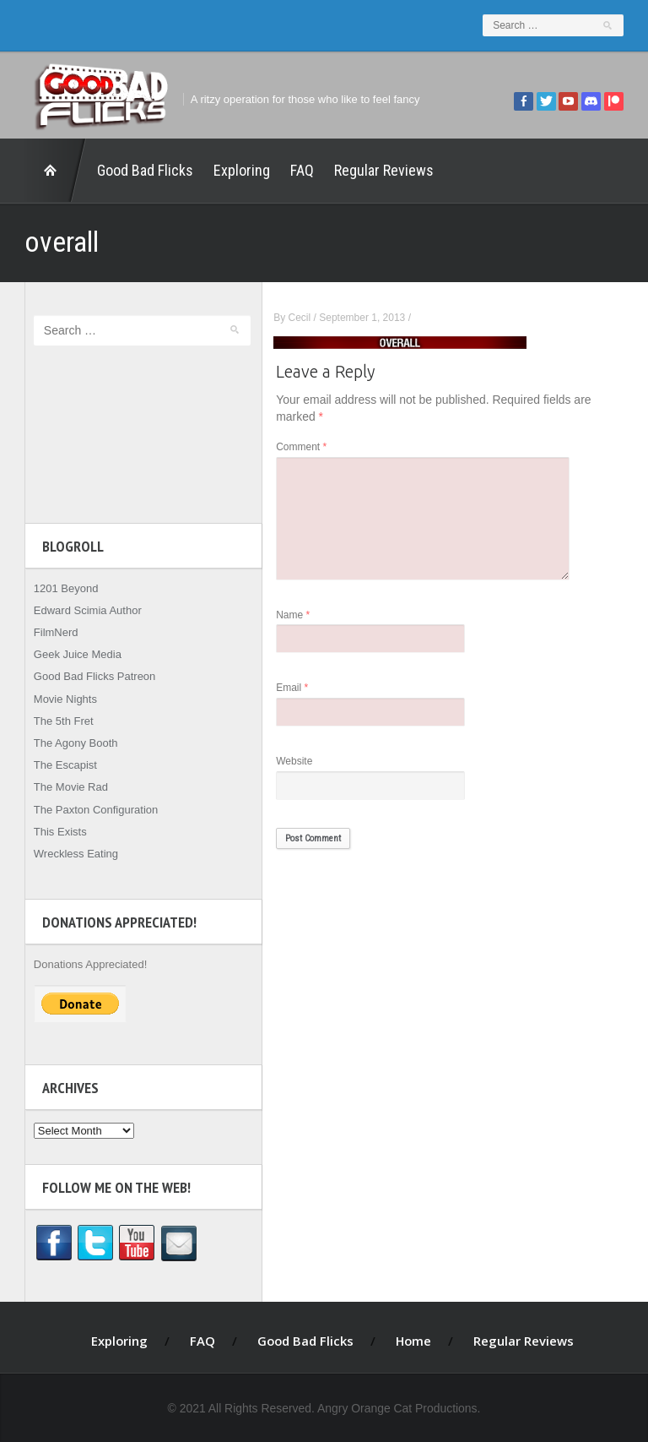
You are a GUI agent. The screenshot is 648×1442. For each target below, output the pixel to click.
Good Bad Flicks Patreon (89, 676)
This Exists (54, 831)
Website (301, 761)
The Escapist (59, 765)
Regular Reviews (378, 170)
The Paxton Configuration (90, 809)
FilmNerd (50, 632)
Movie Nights (59, 699)
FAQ (296, 170)
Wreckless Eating (70, 853)
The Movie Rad (65, 787)
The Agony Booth (70, 743)
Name (299, 615)
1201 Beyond (60, 588)
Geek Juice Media (72, 654)
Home (50, 171)
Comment (308, 448)
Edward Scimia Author (82, 610)
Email (299, 688)
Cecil (305, 318)
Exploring (236, 170)
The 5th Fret (58, 721)
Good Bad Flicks (139, 170)
